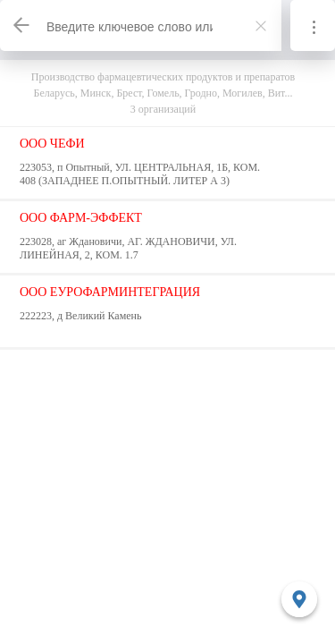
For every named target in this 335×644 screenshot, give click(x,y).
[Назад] (22, 25)
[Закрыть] (261, 26)
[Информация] (312, 25)
